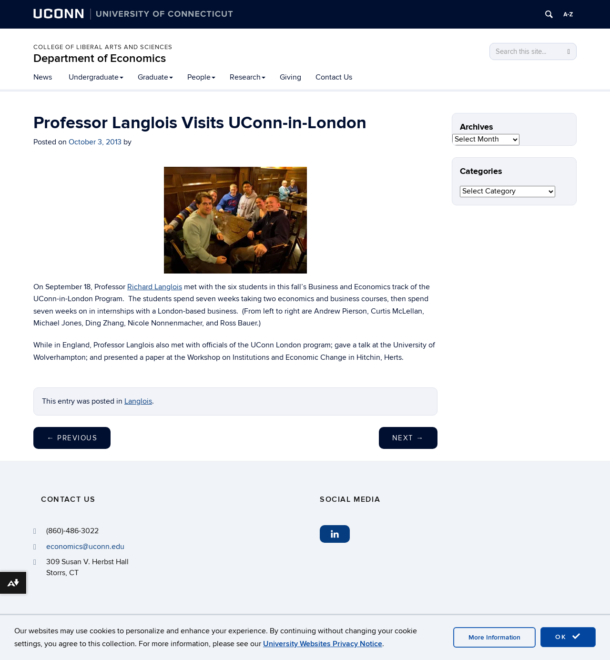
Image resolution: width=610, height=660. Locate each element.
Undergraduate (96, 77)
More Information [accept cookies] (494, 637)
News (42, 77)
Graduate (155, 77)
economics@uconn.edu (85, 546)
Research (247, 77)
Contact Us (333, 77)
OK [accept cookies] (568, 636)
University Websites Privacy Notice (322, 644)
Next (408, 438)
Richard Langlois (154, 287)
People (201, 77)
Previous (72, 438)
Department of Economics (99, 58)
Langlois (138, 401)
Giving (290, 77)
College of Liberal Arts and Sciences (103, 47)
